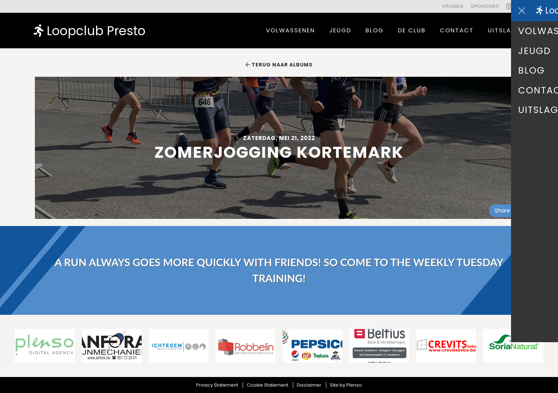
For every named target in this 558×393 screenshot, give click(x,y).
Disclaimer (309, 385)
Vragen (452, 6)
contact (457, 30)
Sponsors (484, 6)
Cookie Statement (267, 385)
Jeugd (340, 30)
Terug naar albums (279, 64)
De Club (412, 30)
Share (505, 210)
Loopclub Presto (89, 30)
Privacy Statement (217, 385)
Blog (374, 30)
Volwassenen (290, 30)
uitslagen (506, 30)
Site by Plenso (346, 385)
